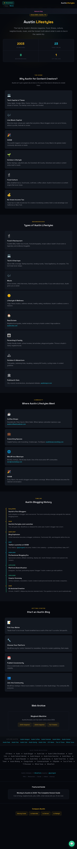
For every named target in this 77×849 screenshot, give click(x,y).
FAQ (24, 776)
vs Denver (45, 813)
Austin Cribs (42, 742)
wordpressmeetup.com (14, 462)
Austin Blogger (28, 753)
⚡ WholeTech (8, 3)
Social (39, 776)
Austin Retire (56, 739)
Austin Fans (15, 742)
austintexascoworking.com (54, 442)
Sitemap (52, 776)
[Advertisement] (38, 834)
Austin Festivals (46, 739)
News (12, 6)
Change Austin (28, 761)
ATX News (51, 742)
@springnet (21, 547)
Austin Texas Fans (60, 759)
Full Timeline (53, 724)
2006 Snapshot (39, 724)
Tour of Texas (60, 742)
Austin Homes (66, 739)
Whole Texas (70, 742)
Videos (46, 776)
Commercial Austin (43, 761)
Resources (31, 776)
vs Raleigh (56, 813)
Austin (18, 753)
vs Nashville (34, 813)
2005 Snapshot (25, 724)
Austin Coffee (35, 739)
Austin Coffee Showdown (56, 753)
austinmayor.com (46, 383)
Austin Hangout (25, 739)
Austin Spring (33, 742)
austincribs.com (12, 326)
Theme (6, 6)
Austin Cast (23, 742)
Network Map (38, 11)
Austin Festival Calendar (18, 756)
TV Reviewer (27, 764)
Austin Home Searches (51, 756)
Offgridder (56, 761)
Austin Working (15, 761)
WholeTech (50, 764)
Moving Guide (21, 813)
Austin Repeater (21, 759)
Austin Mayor (66, 756)
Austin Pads (6, 742)
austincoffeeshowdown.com (16, 424)
